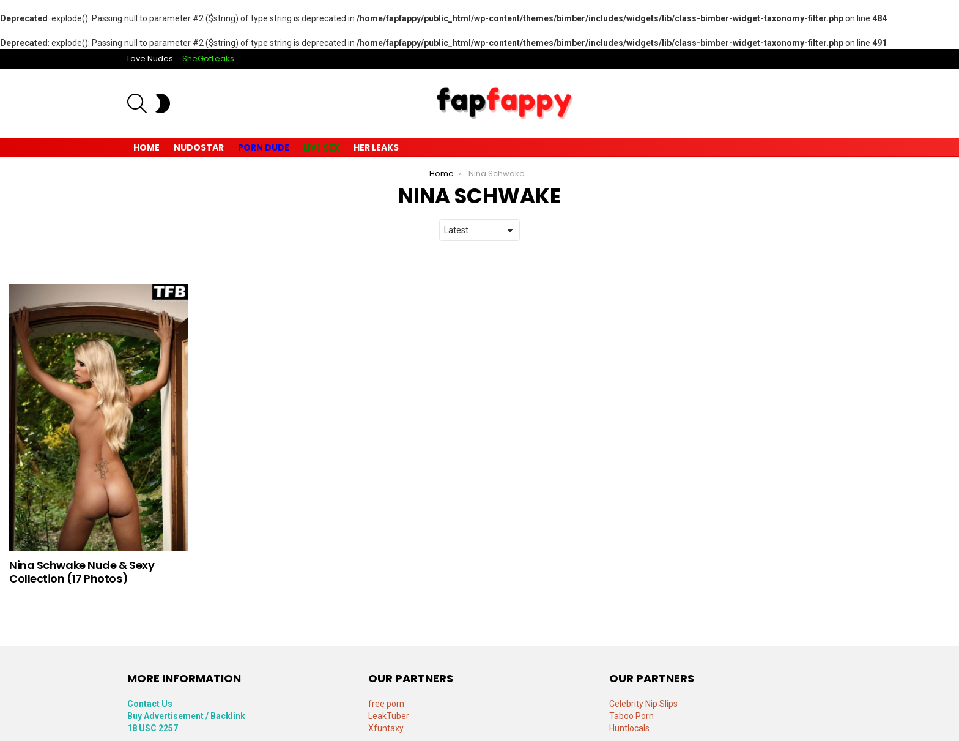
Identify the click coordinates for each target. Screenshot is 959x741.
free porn (386, 704)
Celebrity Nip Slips (643, 704)
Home (146, 147)
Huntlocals (629, 728)
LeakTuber (388, 716)
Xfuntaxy (386, 728)
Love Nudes (150, 58)
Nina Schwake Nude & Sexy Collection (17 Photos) (81, 571)
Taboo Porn (631, 716)
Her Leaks (376, 147)
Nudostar (199, 147)
